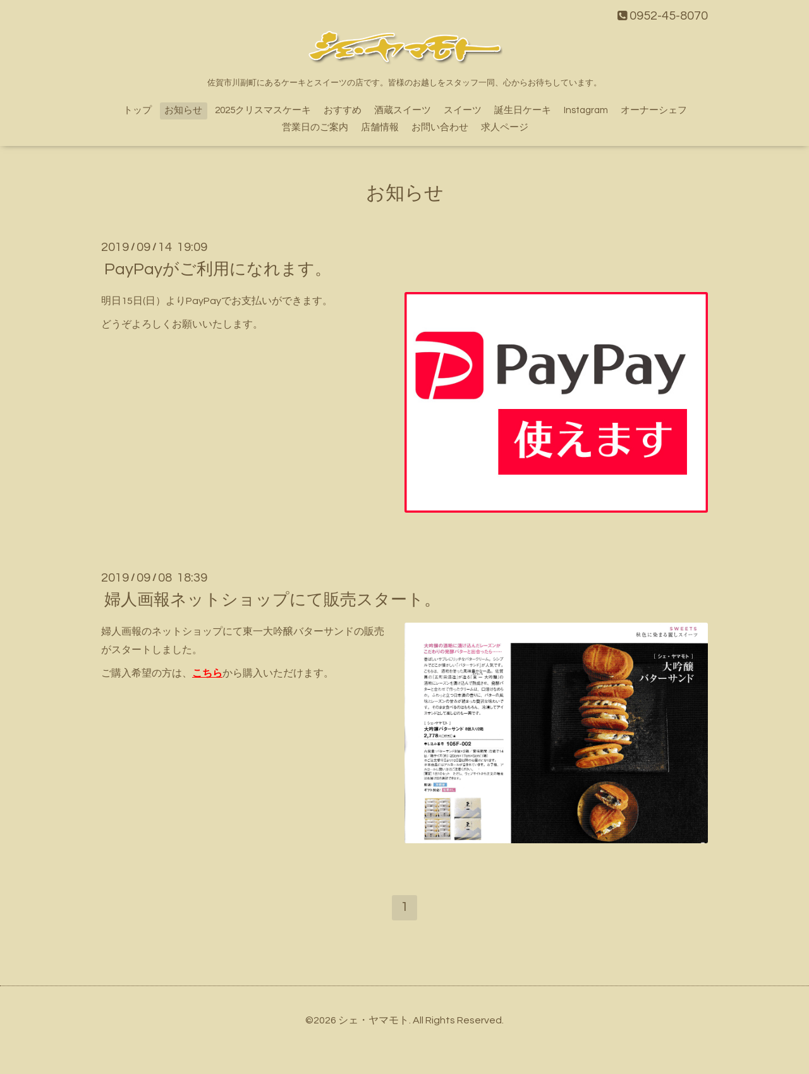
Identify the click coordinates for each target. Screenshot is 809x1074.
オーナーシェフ (654, 110)
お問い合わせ (439, 127)
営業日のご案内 (315, 127)
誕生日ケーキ (522, 110)
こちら (207, 673)
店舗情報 (380, 127)
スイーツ (463, 110)
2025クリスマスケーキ (263, 110)
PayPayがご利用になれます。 (217, 269)
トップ (137, 110)
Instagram (586, 110)
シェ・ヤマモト (373, 1020)
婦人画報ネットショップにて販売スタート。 (272, 600)
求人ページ (504, 127)
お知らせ (183, 110)
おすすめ (343, 110)
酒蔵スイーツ (402, 110)
